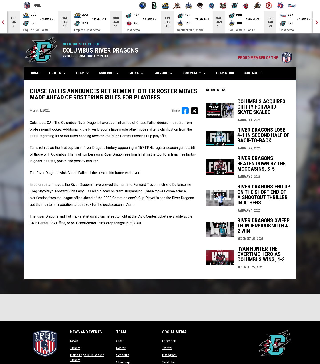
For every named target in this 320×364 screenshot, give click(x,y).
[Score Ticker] (160, 22)
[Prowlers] (223, 5)
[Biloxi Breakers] (142, 5)
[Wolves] (280, 5)
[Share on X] (194, 110)
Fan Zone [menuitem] (164, 73)
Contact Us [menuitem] (253, 73)
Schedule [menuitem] (109, 73)
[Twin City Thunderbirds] (269, 5)
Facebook (169, 341)
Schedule (122, 355)
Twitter (167, 348)
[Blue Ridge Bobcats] (166, 5)
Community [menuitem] (195, 73)
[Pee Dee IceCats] (211, 5)
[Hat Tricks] (177, 5)
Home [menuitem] (35, 73)
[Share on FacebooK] (185, 110)
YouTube (168, 362)
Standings (123, 362)
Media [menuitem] (137, 73)
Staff (120, 341)
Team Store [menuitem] (227, 73)
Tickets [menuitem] (57, 73)
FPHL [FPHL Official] (32, 5)
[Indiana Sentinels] (188, 5)
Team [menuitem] (83, 73)
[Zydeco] (292, 5)
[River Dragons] (234, 5)
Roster (121, 348)
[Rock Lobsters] (246, 5)
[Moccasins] (200, 5)
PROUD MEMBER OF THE (265, 57)
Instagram (169, 355)
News (74, 341)
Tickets (75, 348)
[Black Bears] (154, 5)
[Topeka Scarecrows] (257, 5)
